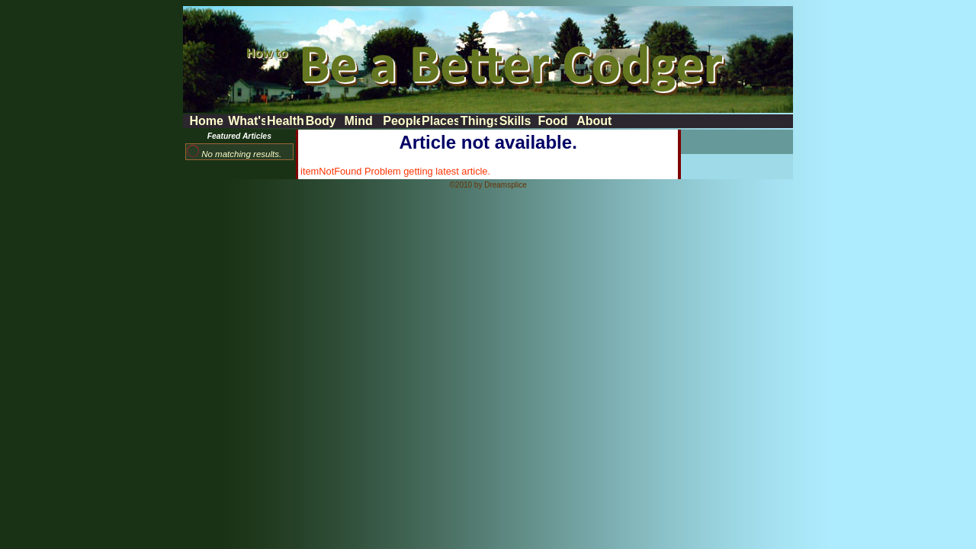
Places (440, 120)
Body (321, 120)
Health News (285, 120)
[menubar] (400, 121)
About (594, 120)
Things (479, 120)
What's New (246, 120)
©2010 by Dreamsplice (487, 185)
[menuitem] (207, 121)
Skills (515, 120)
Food (552, 120)
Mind (359, 120)
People (401, 120)
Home (206, 120)
